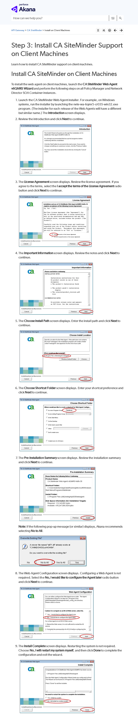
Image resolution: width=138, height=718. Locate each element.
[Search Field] (67, 18)
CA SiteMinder (34, 30)
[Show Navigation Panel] (121, 8)
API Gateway (17, 30)
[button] (113, 18)
